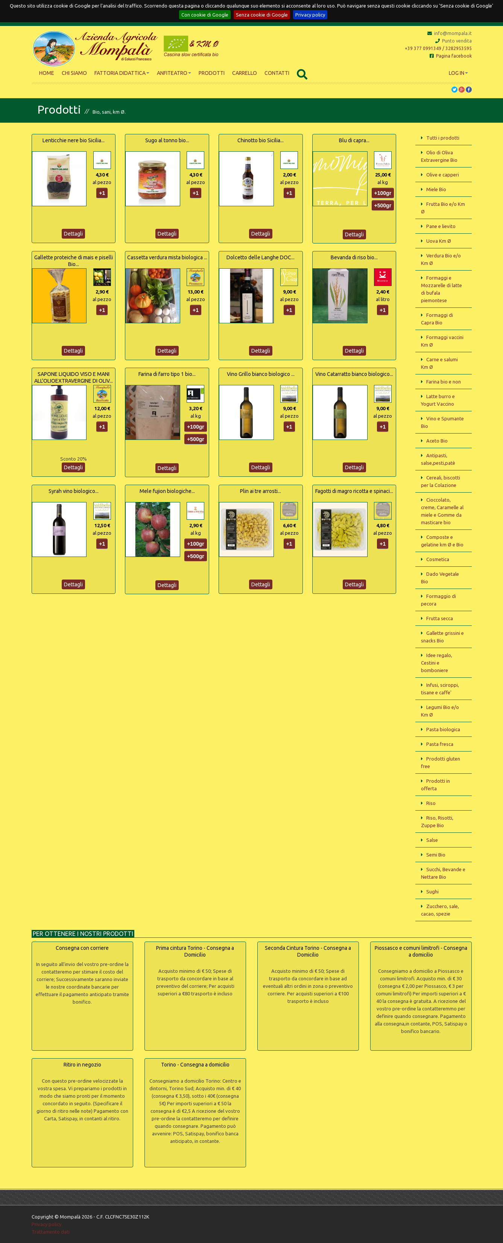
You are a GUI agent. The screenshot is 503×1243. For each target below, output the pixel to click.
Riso (431, 803)
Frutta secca (439, 618)
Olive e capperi (442, 174)
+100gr (383, 193)
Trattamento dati (51, 1231)
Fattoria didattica (121, 73)
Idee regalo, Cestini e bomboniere (437, 663)
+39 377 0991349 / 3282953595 (438, 48)
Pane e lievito (441, 226)
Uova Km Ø (438, 240)
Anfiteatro (174, 73)
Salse (432, 840)
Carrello (244, 73)
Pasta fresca (439, 744)
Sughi (432, 891)
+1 (102, 193)
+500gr (383, 205)
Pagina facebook (451, 55)
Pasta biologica (443, 729)
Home (46, 73)
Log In (458, 73)
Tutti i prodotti (442, 137)
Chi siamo (74, 73)
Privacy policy (310, 14)
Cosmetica (437, 559)
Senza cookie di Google (262, 14)
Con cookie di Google (204, 14)
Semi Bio (435, 854)
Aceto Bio (437, 440)
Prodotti (212, 73)
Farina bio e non (443, 381)
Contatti (276, 73)
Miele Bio (436, 189)
